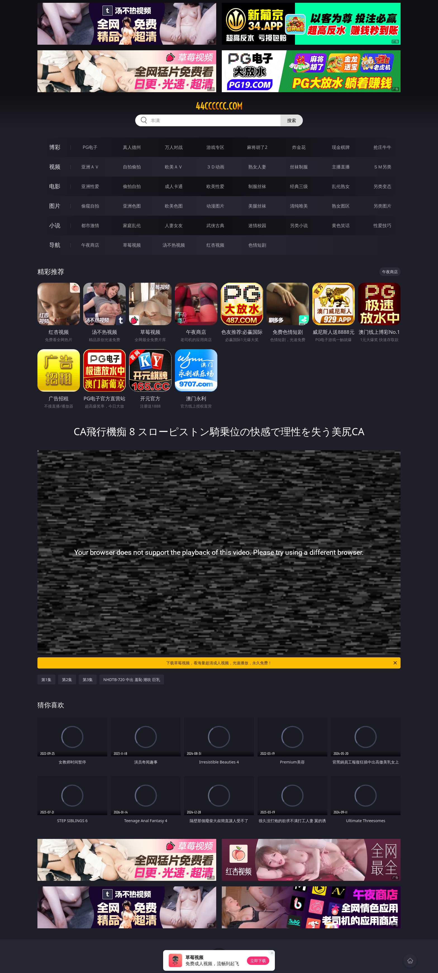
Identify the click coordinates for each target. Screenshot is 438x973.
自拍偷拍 (132, 167)
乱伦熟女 (341, 186)
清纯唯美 (299, 206)
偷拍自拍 (132, 186)
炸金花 (299, 147)
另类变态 (382, 186)
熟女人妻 (257, 167)
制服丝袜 (257, 186)
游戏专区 (215, 147)
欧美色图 (174, 206)
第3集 (88, 679)
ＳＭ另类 (382, 167)
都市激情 (90, 225)
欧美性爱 (215, 186)
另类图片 (382, 206)
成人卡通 (174, 186)
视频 (54, 166)
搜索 (291, 120)
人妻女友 (174, 225)
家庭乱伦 (132, 225)
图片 (54, 206)
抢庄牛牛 (382, 147)
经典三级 (299, 186)
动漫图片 (215, 206)
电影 (54, 186)
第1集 (46, 679)
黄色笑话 (341, 225)
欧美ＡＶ (174, 167)
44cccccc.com (219, 106)
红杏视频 (215, 245)
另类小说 (299, 225)
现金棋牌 (341, 147)
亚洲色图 (132, 206)
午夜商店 (90, 245)
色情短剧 (257, 245)
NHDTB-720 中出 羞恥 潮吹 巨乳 (131, 679)
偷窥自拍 (90, 206)
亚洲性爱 (90, 186)
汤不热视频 (174, 245)
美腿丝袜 (257, 206)
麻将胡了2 (257, 147)
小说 (54, 225)
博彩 (54, 147)
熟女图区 (341, 206)
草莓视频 (132, 245)
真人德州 (132, 147)
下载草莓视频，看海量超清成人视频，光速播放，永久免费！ (282, 663)
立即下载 (258, 960)
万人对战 (174, 147)
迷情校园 (257, 225)
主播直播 (341, 167)
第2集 (67, 679)
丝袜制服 (299, 167)
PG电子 (90, 147)
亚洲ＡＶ (90, 167)
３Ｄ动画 (215, 167)
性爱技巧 (382, 225)
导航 (54, 245)
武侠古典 (215, 225)
